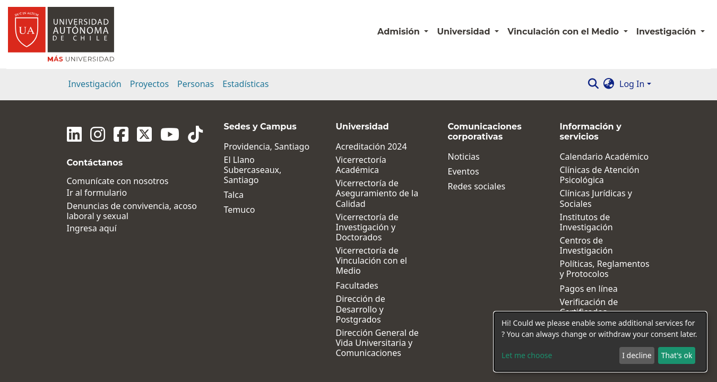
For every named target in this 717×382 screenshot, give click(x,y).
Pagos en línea (589, 289)
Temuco (239, 210)
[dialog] (600, 341)
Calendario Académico (604, 157)
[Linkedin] (74, 134)
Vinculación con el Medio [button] (564, 32)
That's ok (677, 355)
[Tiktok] (195, 134)
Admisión (399, 32)
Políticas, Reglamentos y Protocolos (605, 269)
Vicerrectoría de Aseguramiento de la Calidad (377, 193)
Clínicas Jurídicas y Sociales (596, 198)
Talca (234, 195)
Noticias (464, 157)
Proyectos (149, 84)
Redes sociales (477, 186)
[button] (608, 83)
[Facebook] (121, 134)
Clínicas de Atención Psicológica (600, 175)
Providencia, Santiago (267, 147)
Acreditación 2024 (371, 147)
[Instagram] (97, 134)
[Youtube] (169, 134)
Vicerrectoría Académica (361, 165)
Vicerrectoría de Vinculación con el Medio (371, 261)
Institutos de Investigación (586, 222)
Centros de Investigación (586, 246)
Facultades (357, 286)
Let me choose (527, 355)
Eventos (463, 172)
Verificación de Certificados (589, 307)
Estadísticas (245, 84)
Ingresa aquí (92, 228)
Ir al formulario (97, 193)
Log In (631, 84)
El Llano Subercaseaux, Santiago (253, 170)
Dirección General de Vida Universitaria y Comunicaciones (377, 343)
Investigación (95, 84)
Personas (195, 84)
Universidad (465, 32)
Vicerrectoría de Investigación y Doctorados (367, 227)
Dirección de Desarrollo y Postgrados (360, 309)
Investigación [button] (667, 32)
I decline (636, 355)
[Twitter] (144, 134)
